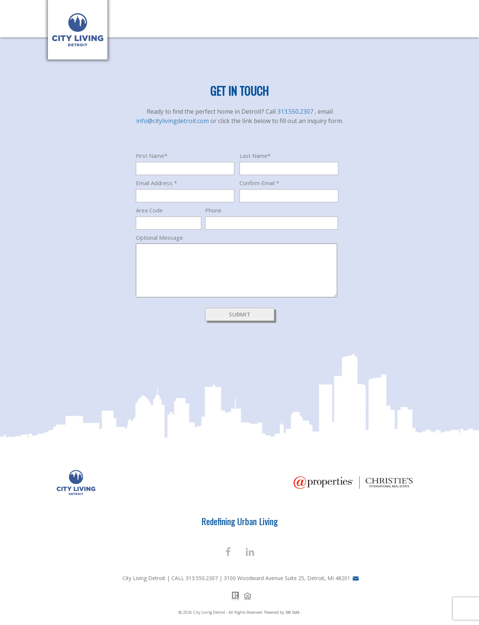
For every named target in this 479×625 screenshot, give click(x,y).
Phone (213, 210)
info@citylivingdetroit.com (173, 121)
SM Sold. (292, 612)
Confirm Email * (259, 183)
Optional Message (159, 237)
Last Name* (255, 155)
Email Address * (156, 183)
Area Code (149, 210)
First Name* (151, 155)
